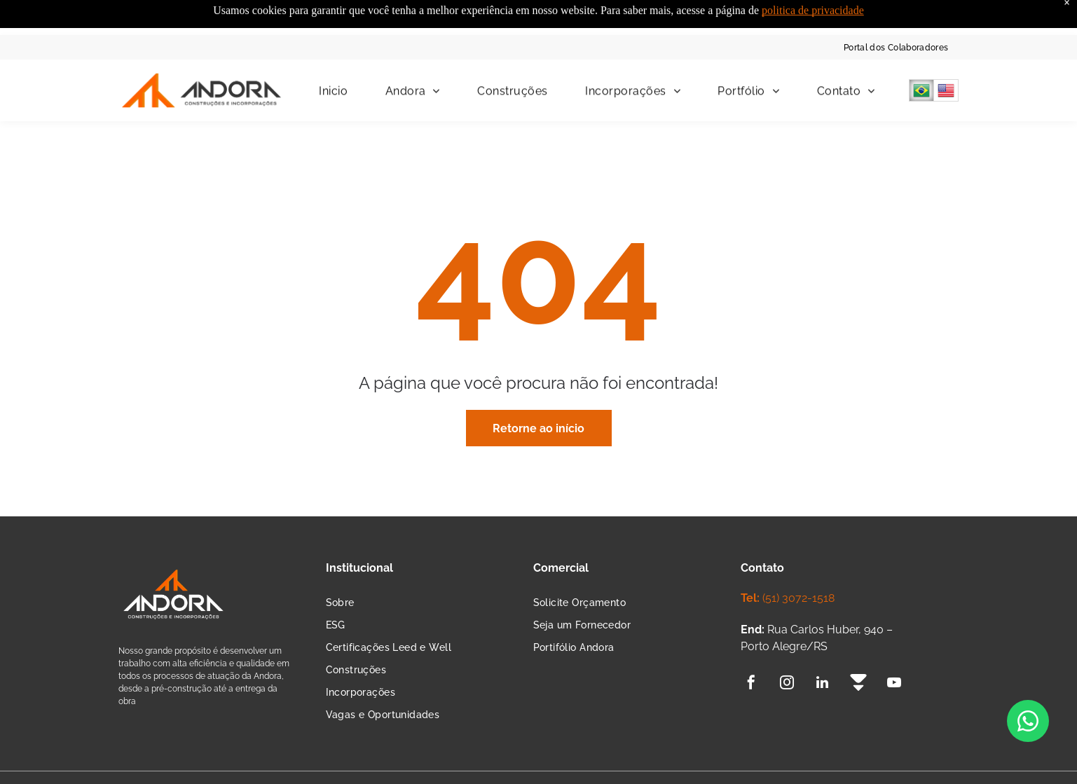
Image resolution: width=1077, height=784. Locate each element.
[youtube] (894, 649)
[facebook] (751, 649)
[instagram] (786, 649)
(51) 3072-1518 (798, 563)
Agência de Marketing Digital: (867, 760)
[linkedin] (822, 649)
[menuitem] (896, 12)
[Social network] (858, 649)
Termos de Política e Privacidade (277, 760)
